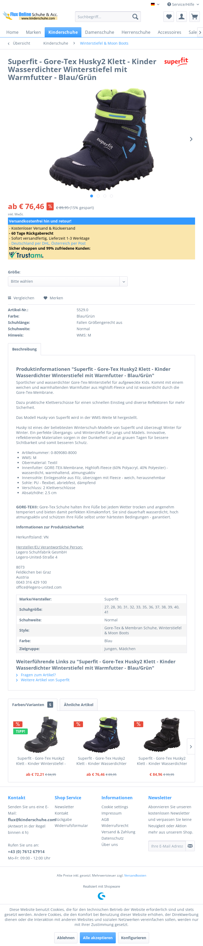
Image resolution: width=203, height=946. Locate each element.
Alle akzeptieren (98, 937)
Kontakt (61, 813)
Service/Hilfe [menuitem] (181, 4)
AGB (105, 819)
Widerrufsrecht (115, 825)
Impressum (112, 813)
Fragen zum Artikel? (36, 674)
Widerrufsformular (71, 825)
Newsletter (64, 806)
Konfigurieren (133, 937)
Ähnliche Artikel (78, 704)
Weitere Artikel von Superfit (43, 679)
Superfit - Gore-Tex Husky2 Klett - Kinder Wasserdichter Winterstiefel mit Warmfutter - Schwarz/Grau (162, 761)
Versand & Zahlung (118, 831)
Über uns (110, 844)
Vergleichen (21, 297)
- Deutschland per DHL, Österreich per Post (47, 243)
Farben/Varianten (32, 704)
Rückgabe (63, 819)
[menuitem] (108, 16)
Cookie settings (115, 806)
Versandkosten (135, 875)
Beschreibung (24, 349)
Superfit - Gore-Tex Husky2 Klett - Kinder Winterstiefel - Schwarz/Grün (41, 761)
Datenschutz (113, 838)
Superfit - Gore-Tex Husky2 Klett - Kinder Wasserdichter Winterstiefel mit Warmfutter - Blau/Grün (101, 761)
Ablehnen (66, 937)
